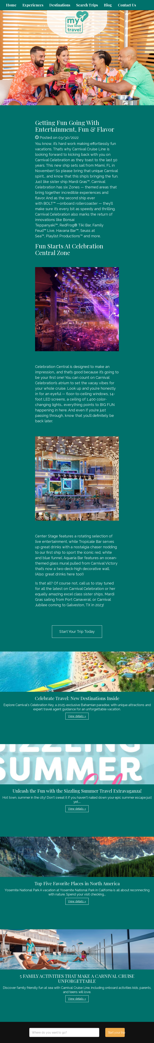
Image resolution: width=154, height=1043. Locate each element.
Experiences (32, 5)
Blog (108, 5)
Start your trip (116, 1032)
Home (11, 5)
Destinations (59, 5)
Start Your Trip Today (77, 631)
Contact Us (127, 5)
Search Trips (87, 5)
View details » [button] (77, 716)
